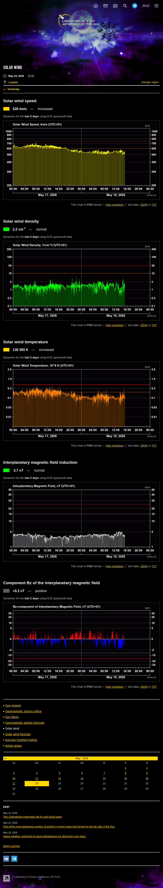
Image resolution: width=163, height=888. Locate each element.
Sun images (13, 705)
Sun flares (12, 717)
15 (125, 778)
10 (14, 778)
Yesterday (13, 89)
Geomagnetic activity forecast (24, 722)
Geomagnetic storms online (23, 711)
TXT (154, 204)
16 (147, 778)
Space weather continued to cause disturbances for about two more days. (44, 836)
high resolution (115, 204)
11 (36, 778)
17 (14, 783)
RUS (146, 5)
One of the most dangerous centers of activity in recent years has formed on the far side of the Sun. (59, 826)
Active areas (13, 745)
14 (104, 778)
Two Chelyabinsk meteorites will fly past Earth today (32, 816)
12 (59, 778)
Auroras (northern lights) (21, 740)
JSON (144, 204)
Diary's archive (11, 846)
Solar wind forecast (18, 734)
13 (81, 778)
